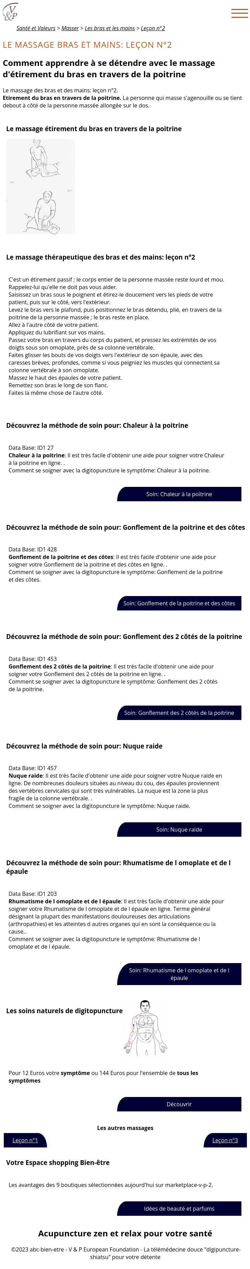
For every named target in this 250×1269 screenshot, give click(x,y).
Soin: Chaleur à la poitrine (179, 494)
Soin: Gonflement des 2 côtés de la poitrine (179, 713)
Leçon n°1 (25, 1140)
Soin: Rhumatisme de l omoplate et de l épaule (179, 974)
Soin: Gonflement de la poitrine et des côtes (179, 603)
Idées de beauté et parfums (179, 1208)
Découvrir (179, 1104)
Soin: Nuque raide (179, 829)
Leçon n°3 (225, 1140)
